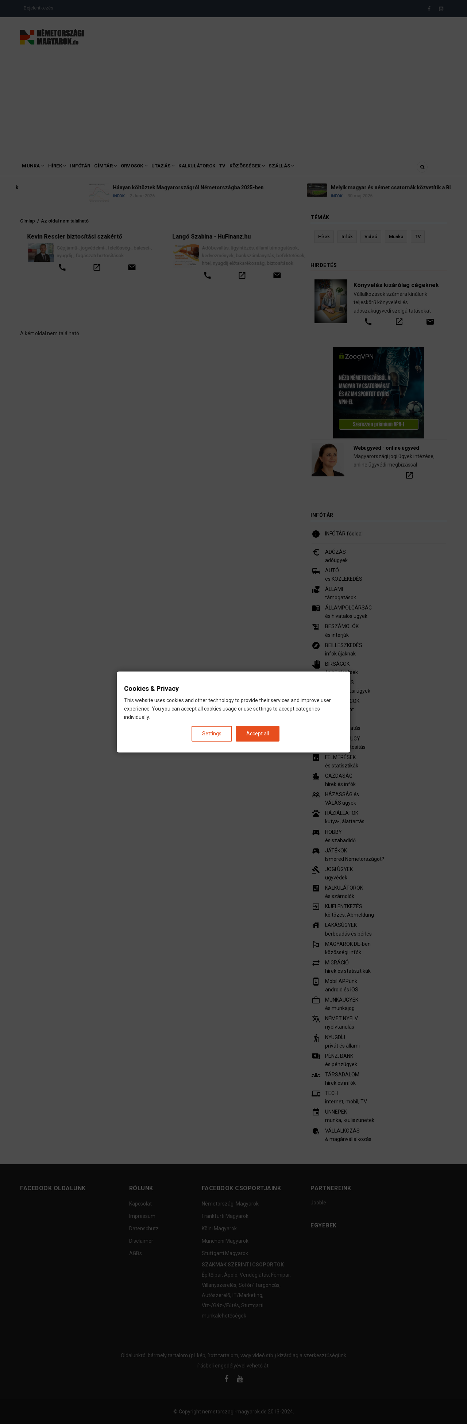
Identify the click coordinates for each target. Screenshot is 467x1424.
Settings (211, 733)
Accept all (257, 733)
